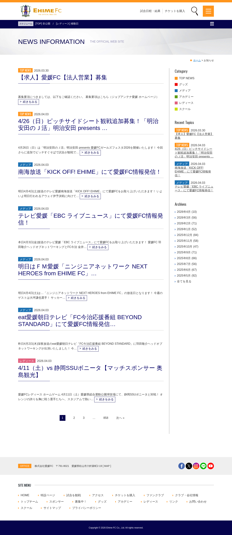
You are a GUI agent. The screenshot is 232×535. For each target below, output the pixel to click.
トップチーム (29, 501)
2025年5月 (184, 275)
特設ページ (48, 495)
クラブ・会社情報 (186, 495)
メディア (185, 90)
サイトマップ (52, 508)
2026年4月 (184, 211)
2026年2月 (184, 223)
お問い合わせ (198, 501)
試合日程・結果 (150, 11)
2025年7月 (184, 264)
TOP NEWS (186, 78)
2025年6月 (184, 269)
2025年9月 (184, 252)
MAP (107, 466)
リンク (173, 501)
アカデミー (186, 96)
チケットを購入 (175, 11)
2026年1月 (184, 229)
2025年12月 (184, 235)
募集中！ (81, 501)
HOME (25, 495)
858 (105, 417)
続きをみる (30, 101)
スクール (185, 109)
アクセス (98, 495)
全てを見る (184, 281)
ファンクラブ (155, 495)
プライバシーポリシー (86, 508)
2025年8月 (184, 258)
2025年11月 (184, 240)
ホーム (197, 60)
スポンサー (56, 501)
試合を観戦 (73, 495)
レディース (186, 102)
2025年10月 (184, 246)
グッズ (183, 84)
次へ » (120, 417)
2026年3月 (184, 217)
